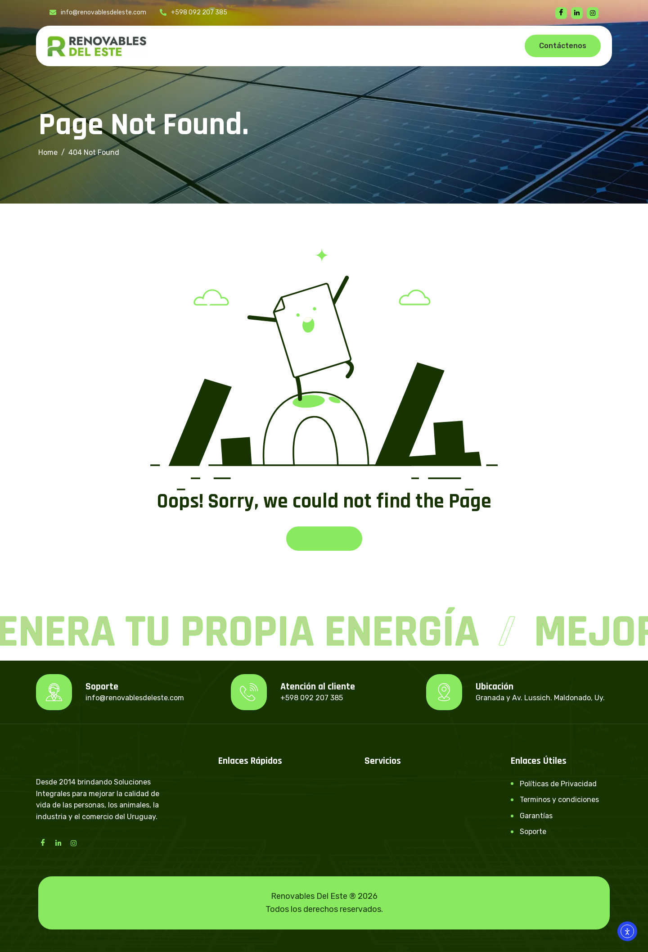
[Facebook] (561, 13)
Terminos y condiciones (559, 799)
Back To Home (324, 538)
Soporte (533, 831)
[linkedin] (577, 13)
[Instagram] (73, 842)
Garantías (536, 815)
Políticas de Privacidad (558, 784)
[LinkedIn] (58, 842)
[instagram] (592, 13)
